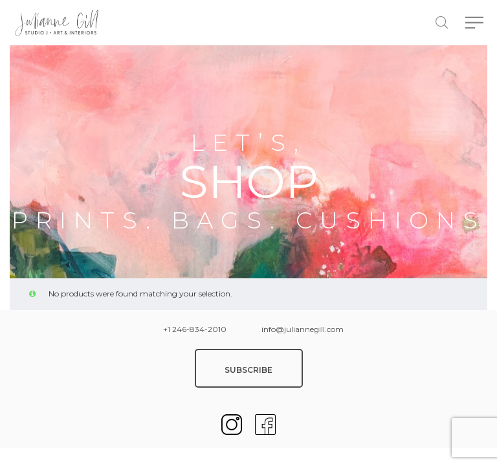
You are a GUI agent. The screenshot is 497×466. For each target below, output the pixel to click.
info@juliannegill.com (302, 329)
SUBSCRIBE (248, 370)
